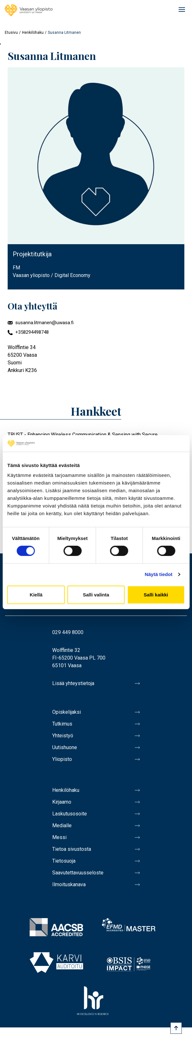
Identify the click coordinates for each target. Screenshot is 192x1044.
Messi (59, 837)
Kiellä (36, 594)
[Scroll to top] (176, 1028)
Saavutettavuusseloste (77, 873)
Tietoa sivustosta (71, 849)
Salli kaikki (156, 594)
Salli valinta (96, 594)
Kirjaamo (61, 802)
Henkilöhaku (33, 32)
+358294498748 (32, 332)
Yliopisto (62, 759)
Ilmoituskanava (69, 884)
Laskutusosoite (69, 814)
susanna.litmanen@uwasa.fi (44, 322)
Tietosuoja (63, 861)
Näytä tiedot (159, 574)
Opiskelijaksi (66, 712)
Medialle (62, 825)
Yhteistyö (62, 736)
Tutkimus (62, 724)
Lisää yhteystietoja (73, 683)
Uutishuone (64, 747)
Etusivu (11, 32)
